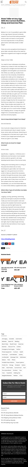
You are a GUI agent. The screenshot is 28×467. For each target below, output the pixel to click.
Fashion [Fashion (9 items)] (18, 349)
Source (3, 235)
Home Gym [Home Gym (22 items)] (5, 354)
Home (2, 4)
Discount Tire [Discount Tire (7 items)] (11, 346)
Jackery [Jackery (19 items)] (21, 354)
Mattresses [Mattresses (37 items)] (23, 357)
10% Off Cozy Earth (20, 268)
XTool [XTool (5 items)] (20, 375)
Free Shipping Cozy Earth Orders (7, 285)
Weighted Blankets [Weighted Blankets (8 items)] (7, 375)
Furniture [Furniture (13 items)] (15, 352)
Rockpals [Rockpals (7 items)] (17, 365)
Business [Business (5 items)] (4, 346)
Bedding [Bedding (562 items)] (17, 341)
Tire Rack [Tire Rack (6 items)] (15, 370)
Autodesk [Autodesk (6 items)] (11, 339)
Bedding (7, 4)
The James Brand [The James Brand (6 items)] (6, 370)
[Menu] (2, 2)
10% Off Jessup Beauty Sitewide (9, 413)
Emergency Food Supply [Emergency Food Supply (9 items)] (8, 349)
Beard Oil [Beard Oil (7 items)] (10, 341)
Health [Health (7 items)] (21, 352)
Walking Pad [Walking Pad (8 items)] (17, 373)
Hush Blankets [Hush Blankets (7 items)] (13, 354)
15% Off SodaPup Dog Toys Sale (9, 422)
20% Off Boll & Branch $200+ (18, 285)
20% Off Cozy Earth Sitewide (7, 268)
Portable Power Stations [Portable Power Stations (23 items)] (8, 362)
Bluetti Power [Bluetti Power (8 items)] (13, 344)
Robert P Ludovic (12, 235)
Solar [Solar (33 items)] (3, 367)
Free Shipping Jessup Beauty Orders (11, 417)
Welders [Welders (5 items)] (15, 375)
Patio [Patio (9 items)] (8, 360)
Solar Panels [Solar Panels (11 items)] (9, 367)
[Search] (25, 2)
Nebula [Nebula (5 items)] (4, 360)
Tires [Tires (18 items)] (20, 370)
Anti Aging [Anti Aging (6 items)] (4, 339)
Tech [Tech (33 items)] (24, 367)
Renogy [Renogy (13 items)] (11, 365)
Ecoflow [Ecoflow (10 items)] (19, 346)
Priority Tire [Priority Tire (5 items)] (5, 365)
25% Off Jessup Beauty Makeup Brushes (12, 415)
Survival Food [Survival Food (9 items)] (17, 367)
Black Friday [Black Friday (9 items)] (5, 344)
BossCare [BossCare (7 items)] (20, 344)
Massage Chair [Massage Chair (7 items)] (14, 357)
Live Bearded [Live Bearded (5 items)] (5, 357)
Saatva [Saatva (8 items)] (23, 365)
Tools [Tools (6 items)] (3, 373)
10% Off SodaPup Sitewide (8, 420)
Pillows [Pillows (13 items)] (13, 360)
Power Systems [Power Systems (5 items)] (20, 362)
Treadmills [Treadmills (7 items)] (9, 373)
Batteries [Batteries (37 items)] (4, 341)
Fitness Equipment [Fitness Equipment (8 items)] (6, 352)
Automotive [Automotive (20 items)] (19, 339)
